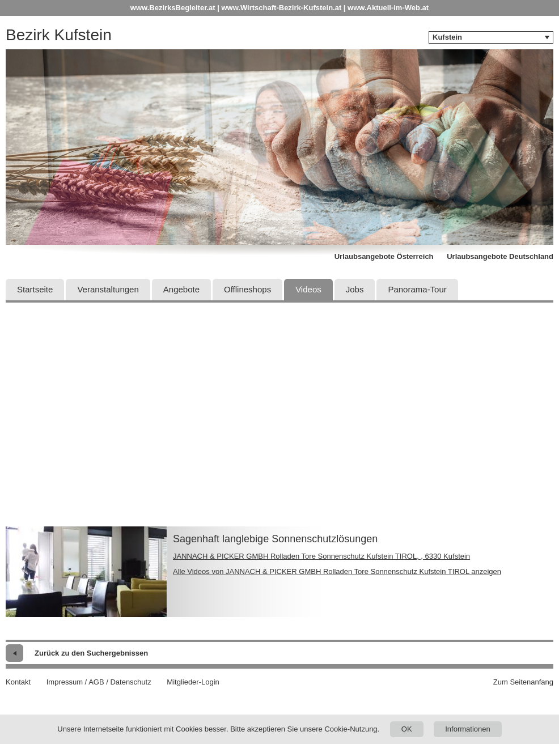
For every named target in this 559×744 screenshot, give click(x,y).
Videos (308, 289)
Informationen (467, 729)
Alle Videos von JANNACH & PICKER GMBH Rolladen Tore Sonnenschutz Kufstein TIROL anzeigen (337, 571)
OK (406, 729)
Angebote (181, 289)
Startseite (35, 289)
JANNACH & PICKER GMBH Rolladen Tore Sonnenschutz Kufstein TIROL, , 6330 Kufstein (321, 556)
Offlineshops (247, 289)
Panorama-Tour (417, 289)
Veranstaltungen (107, 289)
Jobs (355, 289)
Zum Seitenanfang (523, 682)
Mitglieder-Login (193, 682)
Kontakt (18, 682)
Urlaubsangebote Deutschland (500, 256)
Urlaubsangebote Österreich (384, 256)
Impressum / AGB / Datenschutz (98, 682)
